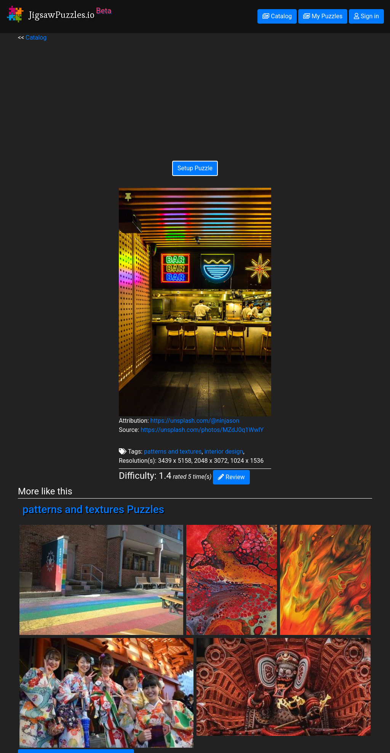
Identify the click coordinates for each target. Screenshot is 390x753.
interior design (224, 451)
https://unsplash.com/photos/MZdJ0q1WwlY (202, 429)
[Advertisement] (195, 95)
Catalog (277, 16)
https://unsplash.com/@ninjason (194, 420)
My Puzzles (322, 16)
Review (231, 477)
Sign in (366, 16)
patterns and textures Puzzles (93, 509)
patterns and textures (172, 451)
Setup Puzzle (195, 168)
